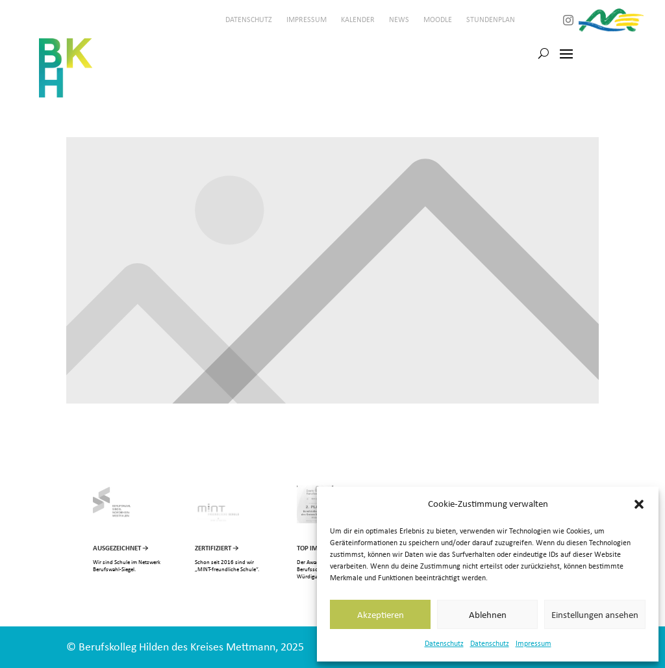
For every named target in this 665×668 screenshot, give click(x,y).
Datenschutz (444, 643)
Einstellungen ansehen (594, 615)
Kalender (358, 19)
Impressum (533, 643)
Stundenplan (490, 19)
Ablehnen (488, 615)
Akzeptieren (380, 615)
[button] (639, 504)
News (399, 19)
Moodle (437, 19)
